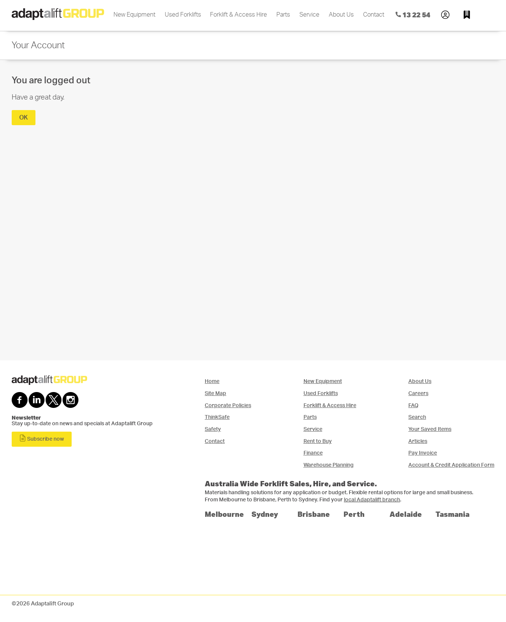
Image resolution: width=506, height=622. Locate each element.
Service (309, 15)
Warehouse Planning (329, 465)
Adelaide (405, 514)
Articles (417, 441)
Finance (313, 453)
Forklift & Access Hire (238, 15)
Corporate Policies (228, 405)
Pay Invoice (422, 453)
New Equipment (134, 15)
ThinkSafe (217, 417)
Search (417, 417)
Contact (373, 15)
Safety (213, 429)
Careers (418, 393)
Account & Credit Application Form (451, 465)
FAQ (413, 405)
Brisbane (313, 514)
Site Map (215, 393)
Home (212, 381)
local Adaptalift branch (372, 500)
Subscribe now (41, 438)
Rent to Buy (318, 441)
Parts (283, 15)
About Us (341, 15)
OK (23, 118)
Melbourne (224, 514)
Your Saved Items (429, 429)
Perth (354, 514)
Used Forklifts (183, 15)
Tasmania (452, 514)
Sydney (264, 514)
